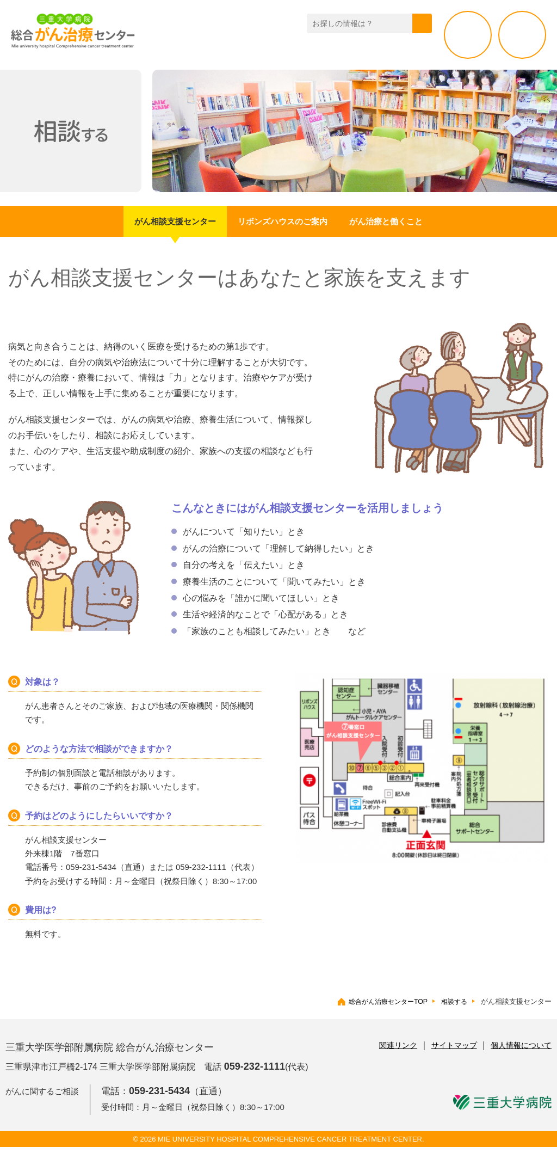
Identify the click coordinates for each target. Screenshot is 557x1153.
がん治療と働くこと (413, 224)
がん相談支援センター (147, 224)
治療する (522, 35)
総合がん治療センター (81, 33)
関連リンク (398, 1051)
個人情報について (521, 1051)
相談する (468, 35)
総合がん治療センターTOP (383, 1007)
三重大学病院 (502, 1108)
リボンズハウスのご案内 (283, 224)
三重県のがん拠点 (305, 51)
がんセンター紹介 (213, 51)
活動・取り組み (401, 51)
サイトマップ (454, 1051)
